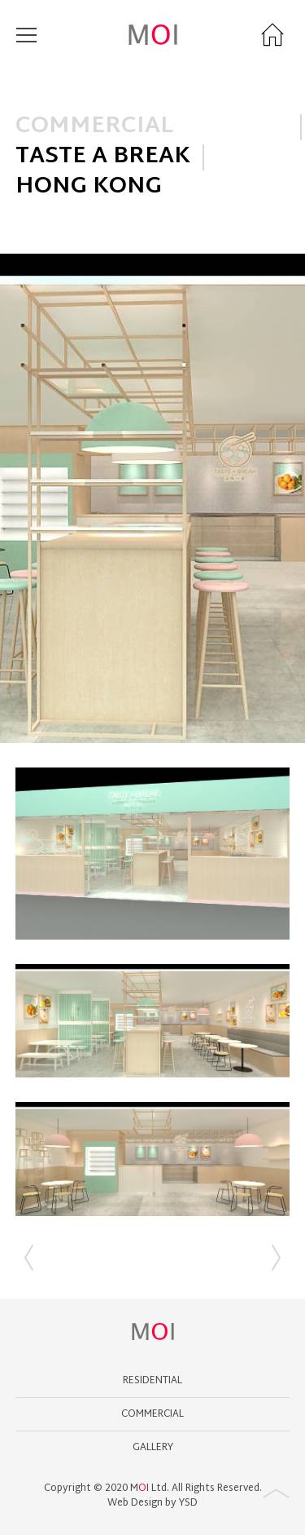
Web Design (135, 1503)
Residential (152, 1381)
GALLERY (153, 1448)
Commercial (152, 1414)
